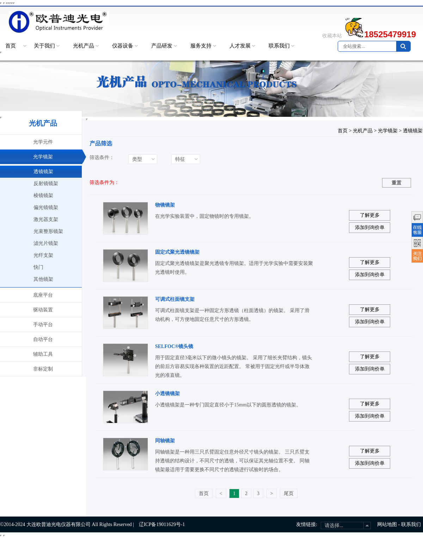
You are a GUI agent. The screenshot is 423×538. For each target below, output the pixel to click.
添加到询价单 (370, 227)
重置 (396, 182)
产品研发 (161, 46)
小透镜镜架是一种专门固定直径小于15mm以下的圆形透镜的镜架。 (228, 404)
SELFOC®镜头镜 (174, 346)
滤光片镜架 (45, 243)
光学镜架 (43, 156)
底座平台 (43, 295)
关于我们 (44, 46)
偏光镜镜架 (45, 207)
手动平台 (43, 324)
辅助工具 (43, 354)
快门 (38, 267)
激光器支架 (45, 219)
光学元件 (43, 142)
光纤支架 (43, 255)
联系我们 (279, 46)
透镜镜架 (43, 171)
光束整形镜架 (48, 231)
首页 (10, 46)
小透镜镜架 (167, 393)
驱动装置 (43, 309)
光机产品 (83, 46)
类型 (137, 159)
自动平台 (43, 339)
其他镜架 (43, 279)
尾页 (289, 493)
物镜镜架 (165, 205)
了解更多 (370, 215)
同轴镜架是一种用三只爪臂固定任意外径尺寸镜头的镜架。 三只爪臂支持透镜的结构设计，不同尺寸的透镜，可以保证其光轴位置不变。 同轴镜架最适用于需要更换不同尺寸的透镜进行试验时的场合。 (232, 460)
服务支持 (201, 46)
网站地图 (387, 524)
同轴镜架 (165, 440)
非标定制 (43, 369)
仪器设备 (122, 46)
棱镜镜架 (43, 195)
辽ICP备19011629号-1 (162, 524)
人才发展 (240, 46)
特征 (180, 159)
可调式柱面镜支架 (175, 299)
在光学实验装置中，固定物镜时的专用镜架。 (204, 216)
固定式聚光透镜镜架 (177, 252)
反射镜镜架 (45, 183)
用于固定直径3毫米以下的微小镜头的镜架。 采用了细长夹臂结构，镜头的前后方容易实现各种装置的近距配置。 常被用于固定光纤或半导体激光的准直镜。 (233, 366)
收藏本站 (332, 35)
